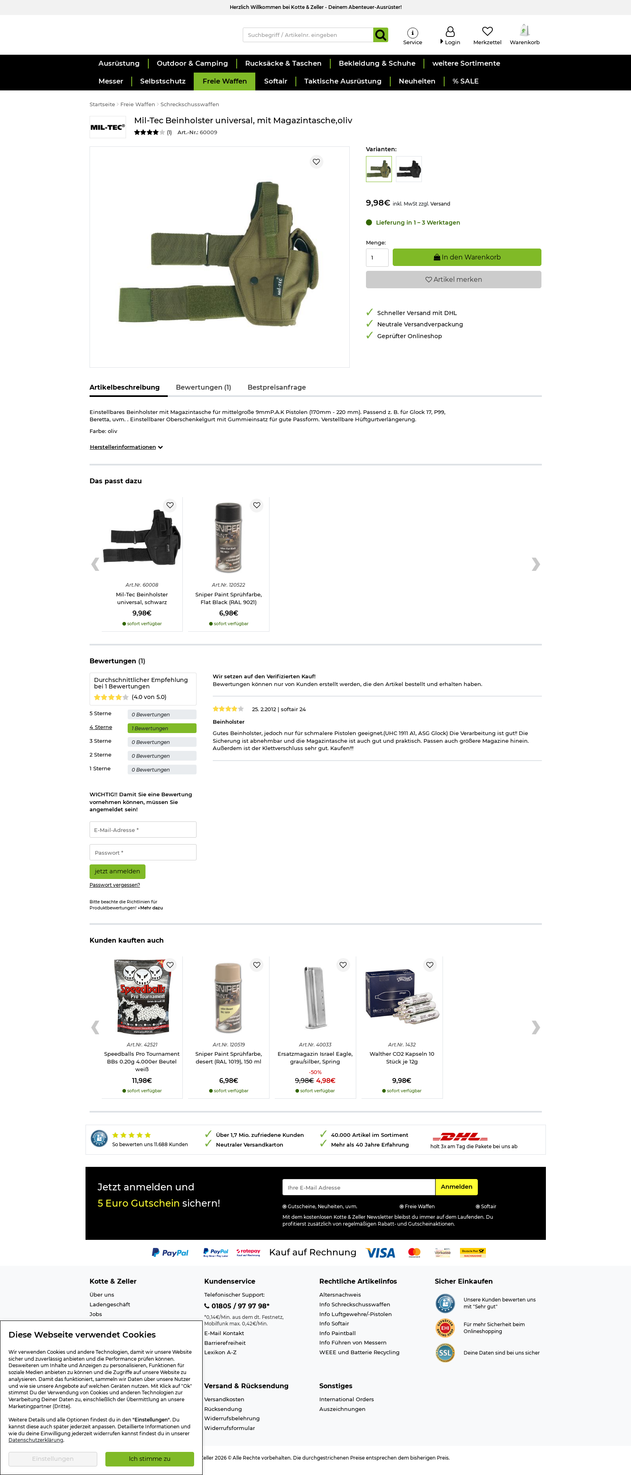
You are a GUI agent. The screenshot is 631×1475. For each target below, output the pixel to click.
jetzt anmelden (117, 876)
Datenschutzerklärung (36, 1440)
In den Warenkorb (467, 262)
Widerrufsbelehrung (232, 1423)
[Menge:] (377, 263)
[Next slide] (536, 570)
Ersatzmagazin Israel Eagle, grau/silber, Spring (315, 1063)
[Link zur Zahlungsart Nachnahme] (473, 1257)
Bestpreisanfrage (277, 393)
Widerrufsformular (229, 1433)
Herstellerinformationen (126, 452)
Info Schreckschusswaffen (354, 1309)
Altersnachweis (340, 1300)
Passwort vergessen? (115, 890)
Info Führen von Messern (353, 1347)
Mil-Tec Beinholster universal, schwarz (142, 603)
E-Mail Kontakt (224, 1338)
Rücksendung (223, 1414)
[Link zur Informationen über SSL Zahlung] (445, 1357)
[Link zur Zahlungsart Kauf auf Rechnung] (313, 1257)
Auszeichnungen (342, 1414)
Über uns (102, 1300)
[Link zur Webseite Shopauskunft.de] (445, 1308)
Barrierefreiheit (225, 1348)
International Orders (346, 1404)
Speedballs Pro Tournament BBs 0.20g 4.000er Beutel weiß (142, 1067)
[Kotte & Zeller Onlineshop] (158, 37)
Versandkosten (224, 1404)
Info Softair (334, 1328)
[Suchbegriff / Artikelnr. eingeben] (308, 37)
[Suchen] (380, 37)
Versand (440, 209)
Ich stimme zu (150, 1458)
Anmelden (459, 1192)
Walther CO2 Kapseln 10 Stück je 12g (402, 1063)
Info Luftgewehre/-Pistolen (355, 1319)
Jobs (96, 1319)
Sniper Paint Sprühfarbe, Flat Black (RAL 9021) (228, 603)
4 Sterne (101, 732)
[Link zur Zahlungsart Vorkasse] (443, 1257)
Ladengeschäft (110, 1309)
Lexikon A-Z (220, 1357)
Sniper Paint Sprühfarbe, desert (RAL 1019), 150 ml (228, 1063)
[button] (119, 69)
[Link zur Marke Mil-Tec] (108, 132)
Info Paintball (337, 1338)
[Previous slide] (95, 570)
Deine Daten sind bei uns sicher (502, 1358)
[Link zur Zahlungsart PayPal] (170, 1257)
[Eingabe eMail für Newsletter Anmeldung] (358, 1192)
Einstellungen (53, 1458)
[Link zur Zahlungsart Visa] (380, 1257)
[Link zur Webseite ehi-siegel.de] (445, 1332)
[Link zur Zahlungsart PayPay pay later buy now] (215, 1257)
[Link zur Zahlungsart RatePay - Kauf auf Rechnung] (248, 1257)
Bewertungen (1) (203, 393)
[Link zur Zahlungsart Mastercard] (414, 1257)
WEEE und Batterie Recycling (359, 1357)
